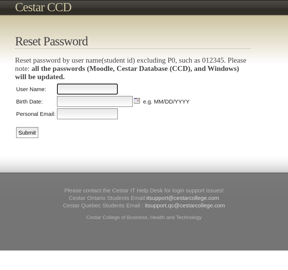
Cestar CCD (43, 7)
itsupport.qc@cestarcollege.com (185, 205)
